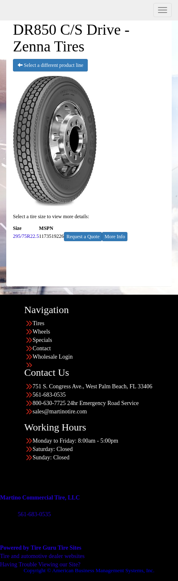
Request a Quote (82, 237)
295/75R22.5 (26, 236)
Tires (38, 323)
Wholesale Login (53, 357)
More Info (114, 237)
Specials (42, 340)
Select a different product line (50, 65)
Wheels (41, 332)
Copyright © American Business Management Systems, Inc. (88, 570)
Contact (42, 348)
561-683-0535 (34, 514)
